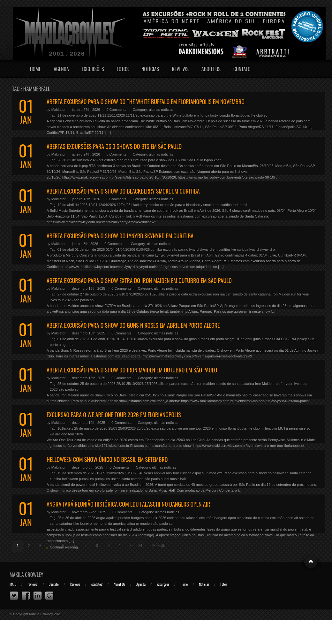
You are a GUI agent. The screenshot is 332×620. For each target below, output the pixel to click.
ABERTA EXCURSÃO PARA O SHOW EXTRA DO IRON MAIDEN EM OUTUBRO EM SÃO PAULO (139, 280)
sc (265, 115)
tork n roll (240, 205)
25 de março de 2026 (90, 428)
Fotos (123, 69)
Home (35, 69)
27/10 (121, 294)
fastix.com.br (220, 115)
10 (121, 545)
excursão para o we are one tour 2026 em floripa (189, 428)
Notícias (150, 69)
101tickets (65, 428)
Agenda (61, 69)
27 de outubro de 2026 (98, 294)
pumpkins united (107, 479)
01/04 (110, 249)
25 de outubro (68, 384)
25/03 (112, 428)
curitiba (156, 249)
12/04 (92, 205)
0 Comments (116, 109)
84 (140, 545)
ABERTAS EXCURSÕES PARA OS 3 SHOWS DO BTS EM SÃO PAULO (114, 146)
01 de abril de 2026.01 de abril (81, 339)
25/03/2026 (127, 428)
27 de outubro (68, 294)
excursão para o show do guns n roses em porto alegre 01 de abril (200, 339)
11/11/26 (133, 115)
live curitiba (239, 249)
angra (100, 518)
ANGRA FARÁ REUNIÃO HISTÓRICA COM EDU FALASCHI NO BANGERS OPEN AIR (128, 504)
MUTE (283, 428)
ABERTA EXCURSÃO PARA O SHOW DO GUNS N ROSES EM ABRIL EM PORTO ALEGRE (133, 325)
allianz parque (169, 294)
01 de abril (65, 249)
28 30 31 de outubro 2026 (77, 160)
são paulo (81, 300)
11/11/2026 (116, 115)
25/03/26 (143, 428)
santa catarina (132, 479)
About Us (211, 69)
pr (274, 249)
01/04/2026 (124, 339)
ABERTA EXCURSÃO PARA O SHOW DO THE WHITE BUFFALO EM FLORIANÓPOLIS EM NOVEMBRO (146, 101)
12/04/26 (124, 205)
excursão (224, 473)
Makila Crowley (26, 574)
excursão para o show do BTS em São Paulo (168, 160)
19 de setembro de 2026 (76, 473)
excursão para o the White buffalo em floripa (174, 115)
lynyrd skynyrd (260, 249)
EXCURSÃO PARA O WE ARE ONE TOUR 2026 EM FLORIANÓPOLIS (114, 414)
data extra (189, 294)
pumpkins (86, 479)
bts (101, 160)
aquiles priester (118, 518)
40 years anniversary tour (159, 473)
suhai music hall (173, 479)
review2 (32, 584)
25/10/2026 (135, 384)
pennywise (297, 428)
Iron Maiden (281, 294)
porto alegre (59, 345)
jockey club (305, 339)
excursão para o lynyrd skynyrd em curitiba (196, 249)
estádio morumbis (118, 160)
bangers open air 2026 (148, 518)
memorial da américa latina (114, 523)
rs (71, 345)
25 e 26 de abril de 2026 (76, 518)
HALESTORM (285, 339)
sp (92, 300)
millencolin (269, 428)
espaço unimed (204, 473)
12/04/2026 (107, 205)
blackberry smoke (145, 205)
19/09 (100, 473)
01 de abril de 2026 (90, 249)
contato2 (96, 584)
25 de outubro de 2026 (98, 384)
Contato (242, 69)
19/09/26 (132, 473)
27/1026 (151, 294)
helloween (70, 479)
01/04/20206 (125, 249)
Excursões (93, 69)
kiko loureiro (82, 523)
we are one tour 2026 (66, 434)
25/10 (121, 384)
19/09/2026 (115, 473)
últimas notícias (161, 109)
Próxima (158, 545)
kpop (218, 160)
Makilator (58, 109)
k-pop (208, 160)
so (171, 523)
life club (257, 115)
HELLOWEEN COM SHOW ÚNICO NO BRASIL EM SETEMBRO (107, 459)
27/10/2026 (135, 294)
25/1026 (151, 384)
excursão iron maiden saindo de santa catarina (234, 294)
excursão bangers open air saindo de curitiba (234, 518)
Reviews (180, 69)
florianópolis (240, 115)
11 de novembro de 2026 (76, 115)
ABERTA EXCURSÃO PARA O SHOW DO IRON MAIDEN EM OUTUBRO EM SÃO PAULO (132, 370)
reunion (146, 523)
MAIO (13, 584)
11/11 (101, 115)
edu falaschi (188, 518)
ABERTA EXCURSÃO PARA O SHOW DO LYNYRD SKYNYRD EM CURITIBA (120, 236)
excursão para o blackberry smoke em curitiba (196, 205)
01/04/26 (143, 249)
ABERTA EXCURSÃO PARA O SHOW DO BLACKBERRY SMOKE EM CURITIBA (123, 191)
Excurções (163, 584)
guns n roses (263, 339)
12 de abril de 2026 (72, 205)
